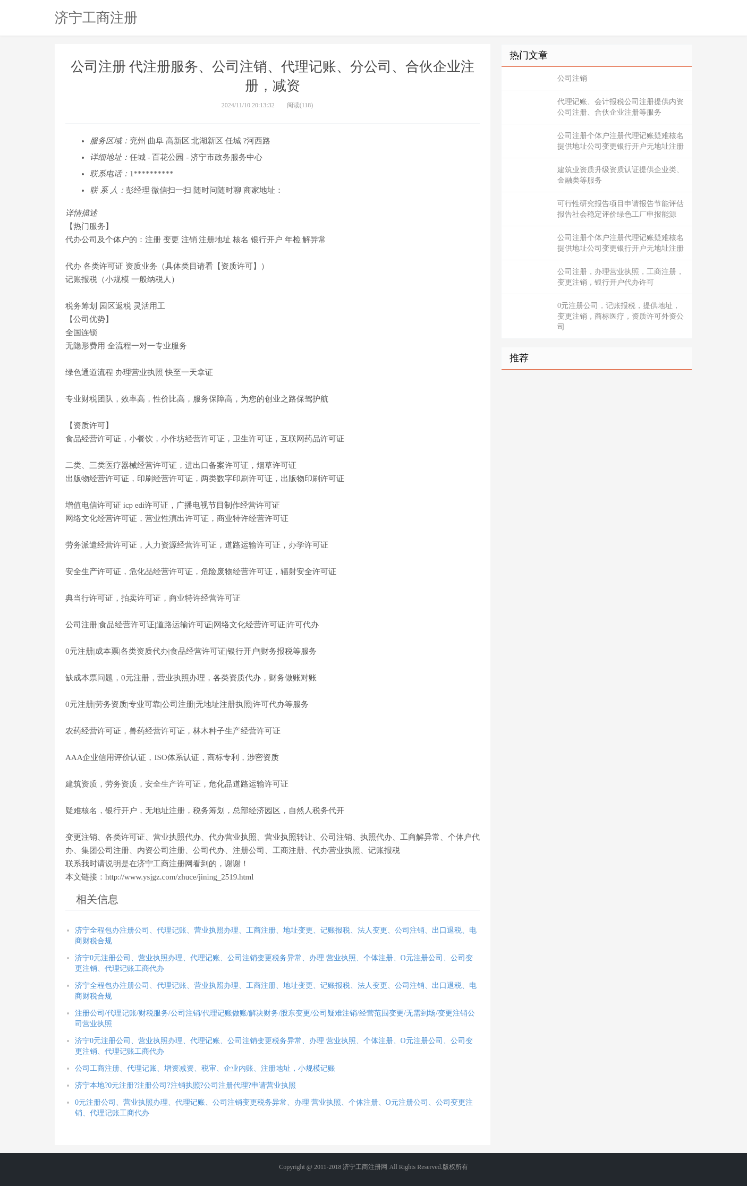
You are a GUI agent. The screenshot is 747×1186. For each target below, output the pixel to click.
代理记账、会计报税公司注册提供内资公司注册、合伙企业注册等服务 (620, 107)
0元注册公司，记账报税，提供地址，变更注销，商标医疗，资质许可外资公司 (620, 316)
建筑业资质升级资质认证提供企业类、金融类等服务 (620, 175)
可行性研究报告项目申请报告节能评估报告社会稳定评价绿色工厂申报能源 (620, 209)
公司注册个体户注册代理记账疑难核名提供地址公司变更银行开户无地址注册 (620, 141)
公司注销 (572, 78)
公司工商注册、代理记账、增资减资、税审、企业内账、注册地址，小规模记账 (205, 1068)
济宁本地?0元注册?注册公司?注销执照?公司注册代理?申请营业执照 (185, 1085)
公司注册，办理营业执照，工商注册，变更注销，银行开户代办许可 (620, 277)
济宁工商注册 (96, 17)
